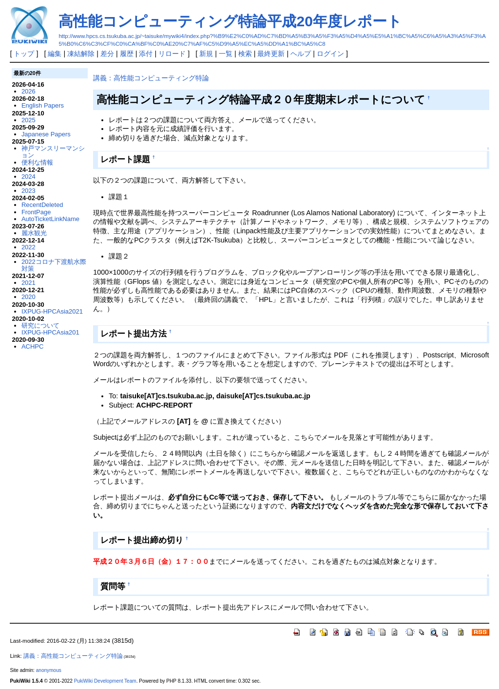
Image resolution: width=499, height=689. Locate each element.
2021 (28, 282)
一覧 (225, 53)
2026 (28, 91)
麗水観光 (34, 233)
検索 (245, 53)
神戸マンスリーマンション (53, 152)
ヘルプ (300, 53)
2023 (28, 190)
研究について (40, 325)
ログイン (330, 53)
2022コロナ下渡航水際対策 (53, 265)
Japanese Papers (46, 134)
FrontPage (36, 212)
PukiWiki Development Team (105, 681)
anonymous (48, 670)
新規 (206, 53)
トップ (24, 53)
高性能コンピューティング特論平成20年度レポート (230, 21)
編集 (54, 53)
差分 (107, 53)
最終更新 (271, 53)
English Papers (42, 105)
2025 (28, 120)
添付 (146, 53)
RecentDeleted (42, 204)
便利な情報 (37, 162)
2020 (28, 296)
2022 (28, 247)
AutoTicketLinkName (50, 219)
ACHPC (32, 346)
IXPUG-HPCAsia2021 (52, 311)
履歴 (127, 53)
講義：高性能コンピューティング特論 (151, 78)
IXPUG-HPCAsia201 (50, 332)
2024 (28, 176)
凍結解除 (81, 53)
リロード (172, 53)
